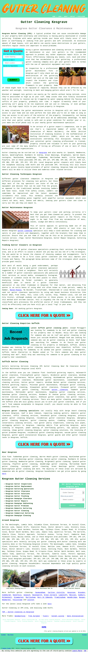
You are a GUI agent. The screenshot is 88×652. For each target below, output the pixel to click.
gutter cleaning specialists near (43, 347)
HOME (54, 16)
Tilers (46, 616)
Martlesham (30, 597)
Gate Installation (75, 616)
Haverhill (17, 595)
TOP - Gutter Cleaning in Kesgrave (18, 612)
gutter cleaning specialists (69, 399)
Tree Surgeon (34, 616)
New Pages (10, 634)
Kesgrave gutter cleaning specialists (20, 411)
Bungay (82, 597)
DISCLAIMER (81, 16)
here (4, 474)
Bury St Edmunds (44, 597)
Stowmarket (19, 597)
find (9, 457)
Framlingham (60, 597)
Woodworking (20, 616)
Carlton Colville (56, 592)
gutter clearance (18, 377)
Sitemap (3, 634)
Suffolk (23, 437)
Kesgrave (43, 153)
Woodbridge (72, 597)
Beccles (72, 595)
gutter (28, 110)
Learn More (77, 651)
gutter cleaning (51, 167)
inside (45, 38)
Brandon (81, 592)
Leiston (30, 600)
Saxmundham (40, 592)
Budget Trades (6, 648)
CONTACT (72, 16)
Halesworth (37, 595)
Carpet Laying (57, 616)
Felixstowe (17, 600)
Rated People (16, 290)
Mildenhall (7, 597)
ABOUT (66, 16)
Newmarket (6, 600)
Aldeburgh (6, 595)
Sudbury (81, 595)
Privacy (84, 634)
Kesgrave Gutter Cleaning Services (26, 479)
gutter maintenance (35, 71)
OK (85, 651)
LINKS (60, 16)
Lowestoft (63, 595)
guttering (6, 38)
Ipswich (27, 595)
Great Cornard (50, 595)
